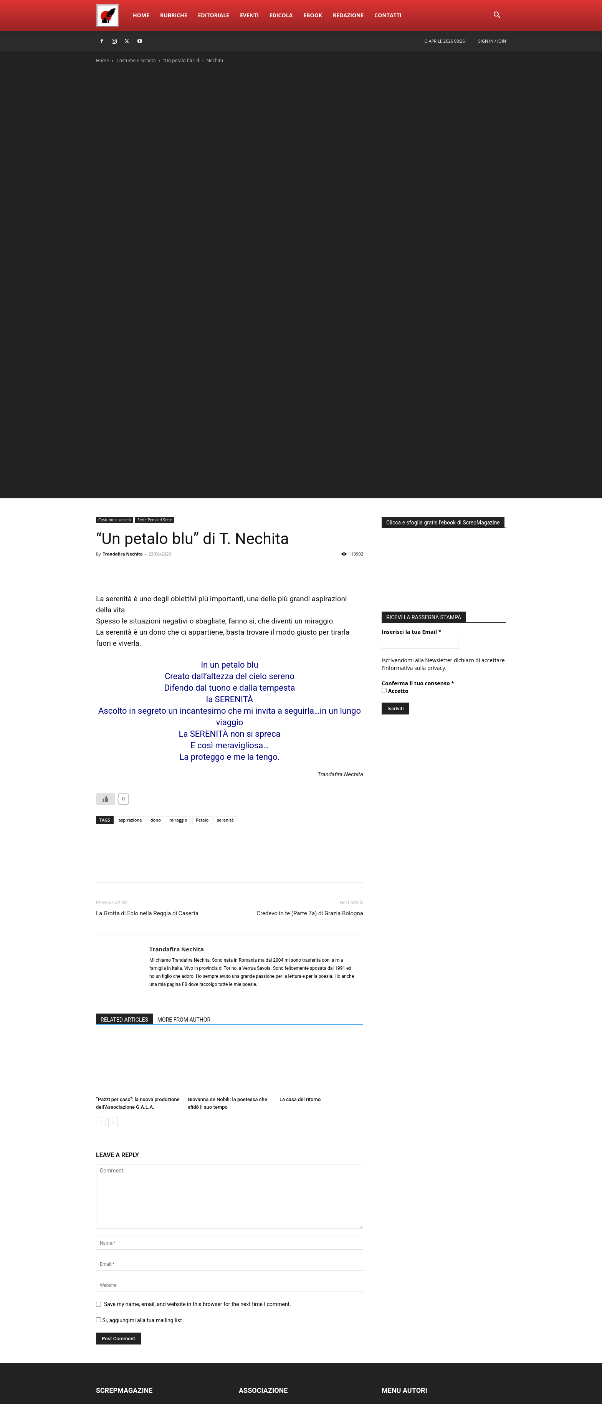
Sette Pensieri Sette (154, 383)
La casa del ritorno (300, 963)
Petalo (202, 683)
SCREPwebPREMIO (119, 1311)
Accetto (395, 554)
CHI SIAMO (252, 1276)
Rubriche (173, 15)
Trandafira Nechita (122, 417)
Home (141, 15)
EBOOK (105, 1299)
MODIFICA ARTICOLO (408, 1299)
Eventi (249, 15)
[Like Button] (105, 662)
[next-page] (113, 986)
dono (155, 683)
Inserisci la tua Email (411, 495)
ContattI (387, 15)
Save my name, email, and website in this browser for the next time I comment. (197, 1167)
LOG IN (390, 1276)
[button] (497, 16)
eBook (312, 15)
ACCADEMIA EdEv (260, 1288)
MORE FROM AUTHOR (183, 883)
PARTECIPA (252, 1322)
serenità (225, 683)
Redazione (348, 15)
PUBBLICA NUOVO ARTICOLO (418, 1288)
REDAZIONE (111, 1276)
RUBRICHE (109, 1288)
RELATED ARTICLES (124, 883)
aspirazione (130, 683)
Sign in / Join (492, 41)
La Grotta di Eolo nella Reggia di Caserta (147, 776)
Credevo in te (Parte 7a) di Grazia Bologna (309, 776)
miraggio (178, 683)
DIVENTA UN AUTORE (408, 1322)
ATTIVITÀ (250, 1299)
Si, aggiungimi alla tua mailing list (139, 1184)
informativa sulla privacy (414, 531)
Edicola (281, 15)
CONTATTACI (255, 1334)
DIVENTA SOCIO (258, 1311)
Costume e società (135, 60)
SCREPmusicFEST (117, 1322)
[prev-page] (101, 986)
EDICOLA (107, 1334)
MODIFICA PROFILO (406, 1311)
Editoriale (213, 15)
